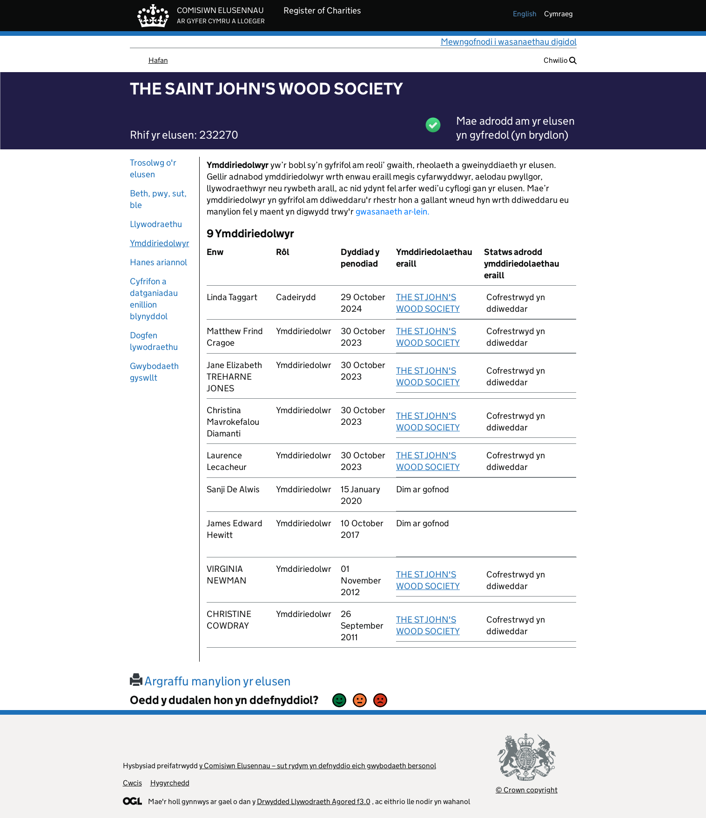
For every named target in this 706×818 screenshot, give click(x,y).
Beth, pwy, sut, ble (158, 199)
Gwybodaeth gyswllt (154, 372)
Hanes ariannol (158, 262)
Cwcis (132, 782)
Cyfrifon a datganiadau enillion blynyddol (154, 299)
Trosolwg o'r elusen (153, 168)
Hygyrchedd (169, 782)
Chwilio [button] (560, 60)
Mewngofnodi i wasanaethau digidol (509, 41)
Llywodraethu (156, 224)
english (525, 13)
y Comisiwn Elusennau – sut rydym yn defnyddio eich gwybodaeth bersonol (317, 765)
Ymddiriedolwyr (159, 243)
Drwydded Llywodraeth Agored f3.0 (313, 801)
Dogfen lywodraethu (154, 341)
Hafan (158, 60)
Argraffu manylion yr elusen (210, 681)
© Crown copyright (527, 789)
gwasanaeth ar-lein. (393, 211)
